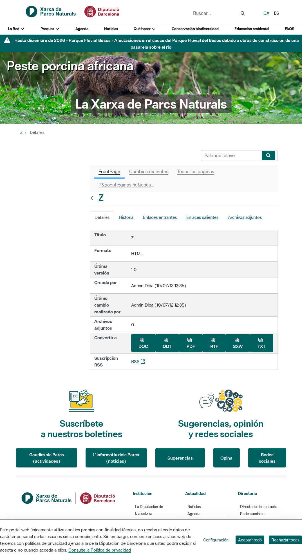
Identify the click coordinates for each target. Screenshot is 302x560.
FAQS (289, 28)
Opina (226, 458)
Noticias (111, 28)
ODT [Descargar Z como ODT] (167, 343)
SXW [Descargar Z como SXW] (238, 343)
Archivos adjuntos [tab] (245, 217)
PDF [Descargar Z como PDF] (191, 343)
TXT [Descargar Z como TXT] (261, 343)
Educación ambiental (251, 28)
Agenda (81, 28)
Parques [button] (50, 28)
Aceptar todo (250, 540)
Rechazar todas (285, 540)
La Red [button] (16, 28)
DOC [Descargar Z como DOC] (143, 343)
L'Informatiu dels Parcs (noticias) (116, 458)
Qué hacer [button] (145, 28)
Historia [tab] (126, 217)
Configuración (216, 540)
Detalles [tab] (102, 217)
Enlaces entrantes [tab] (160, 217)
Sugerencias (180, 458)
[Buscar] (230, 155)
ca (266, 13)
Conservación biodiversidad (195, 28)
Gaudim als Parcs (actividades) (46, 458)
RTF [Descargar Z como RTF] (214, 343)
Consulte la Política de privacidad (99, 550)
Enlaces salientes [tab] (202, 217)
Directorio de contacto (258, 506)
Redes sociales (267, 458)
